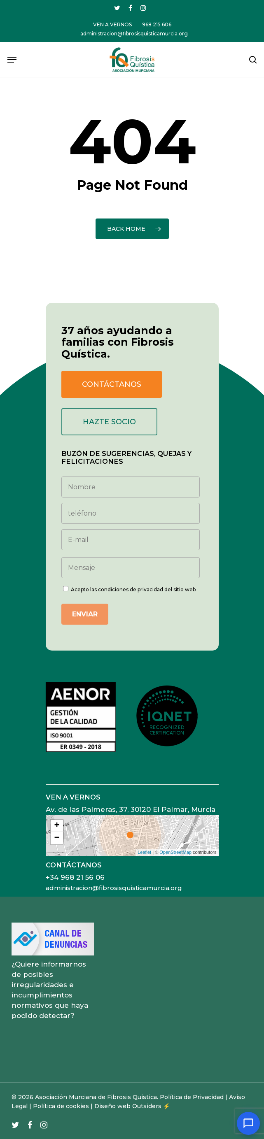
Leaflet (144, 852)
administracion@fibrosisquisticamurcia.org (114, 888)
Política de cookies (61, 1106)
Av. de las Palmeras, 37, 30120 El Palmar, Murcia (130, 809)
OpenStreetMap (175, 852)
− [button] (56, 838)
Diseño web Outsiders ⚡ (132, 1106)
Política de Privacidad (192, 1097)
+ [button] (56, 826)
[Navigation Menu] (11, 60)
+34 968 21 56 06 (75, 877)
